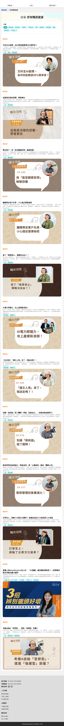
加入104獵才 (4, 719)
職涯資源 (4, 10)
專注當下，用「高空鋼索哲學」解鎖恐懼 (18, 150)
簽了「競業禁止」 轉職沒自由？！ (16, 255)
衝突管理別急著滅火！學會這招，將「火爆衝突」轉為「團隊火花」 (28, 465)
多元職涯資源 (5, 699)
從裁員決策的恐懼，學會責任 (14, 97)
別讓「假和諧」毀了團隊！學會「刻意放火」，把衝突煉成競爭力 (27, 413)
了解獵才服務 (5, 706)
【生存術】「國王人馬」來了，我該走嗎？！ (20, 360)
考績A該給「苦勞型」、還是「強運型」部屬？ (20, 628)
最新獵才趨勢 (5, 709)
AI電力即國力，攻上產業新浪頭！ (16, 307)
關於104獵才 (4, 716)
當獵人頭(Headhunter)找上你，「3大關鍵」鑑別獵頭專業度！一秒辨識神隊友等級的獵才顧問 (31, 571)
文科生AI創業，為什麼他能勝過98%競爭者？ (20, 45)
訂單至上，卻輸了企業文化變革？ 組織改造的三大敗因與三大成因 (28, 518)
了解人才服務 (5, 696)
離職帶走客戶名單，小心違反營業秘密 (17, 202)
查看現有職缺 (5, 694)
